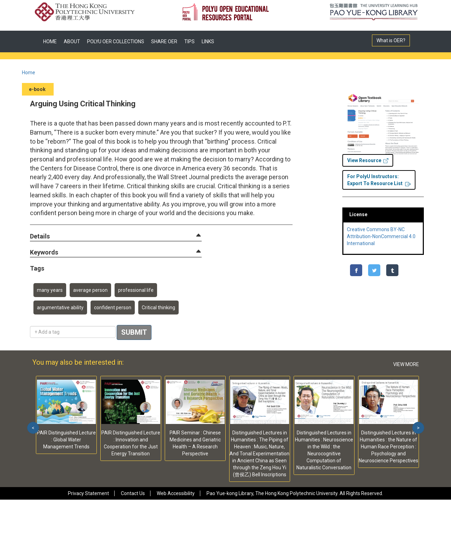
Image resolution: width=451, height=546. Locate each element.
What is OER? (390, 40)
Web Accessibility (176, 493)
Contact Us (133, 493)
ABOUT (72, 41)
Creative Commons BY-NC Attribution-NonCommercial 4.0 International (381, 236)
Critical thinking (158, 307)
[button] (40, 236)
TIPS (189, 41)
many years (50, 290)
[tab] (116, 236)
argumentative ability (60, 307)
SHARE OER (164, 41)
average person (90, 290)
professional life (136, 290)
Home (28, 72)
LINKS (208, 41)
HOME (50, 41)
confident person (112, 307)
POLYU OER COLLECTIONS (115, 41)
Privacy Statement (88, 493)
